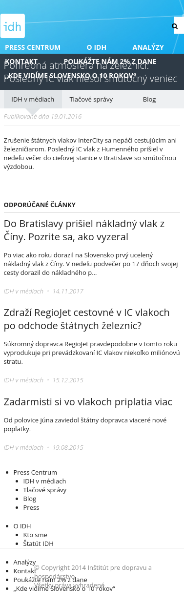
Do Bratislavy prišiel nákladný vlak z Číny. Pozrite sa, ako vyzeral (84, 230)
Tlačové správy (91, 99)
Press (31, 507)
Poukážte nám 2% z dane (109, 61)
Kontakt (21, 61)
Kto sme (35, 534)
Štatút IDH (38, 543)
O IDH (97, 47)
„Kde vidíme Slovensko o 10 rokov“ (70, 75)
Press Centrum (33, 47)
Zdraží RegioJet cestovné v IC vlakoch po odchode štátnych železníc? (87, 319)
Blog (149, 99)
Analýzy (148, 47)
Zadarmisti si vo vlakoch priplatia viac (88, 401)
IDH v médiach (32, 99)
